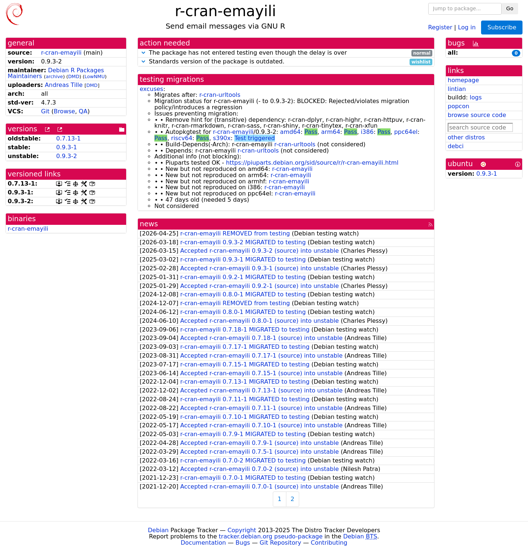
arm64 (330, 131)
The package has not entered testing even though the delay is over (286, 53)
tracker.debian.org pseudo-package (271, 536)
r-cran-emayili (61, 52)
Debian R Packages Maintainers (56, 73)
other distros (466, 137)
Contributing (329, 542)
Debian (158, 530)
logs (476, 97)
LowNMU (95, 76)
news (149, 224)
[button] (143, 52)
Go (509, 8)
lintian (457, 88)
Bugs (242, 542)
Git (45, 111)
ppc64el (406, 131)
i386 (367, 131)
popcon (458, 106)
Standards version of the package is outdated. (286, 62)
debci (455, 146)
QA (83, 111)
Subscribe (501, 27)
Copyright (241, 530)
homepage (463, 80)
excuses (151, 88)
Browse (64, 111)
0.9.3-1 (66, 147)
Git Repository (280, 542)
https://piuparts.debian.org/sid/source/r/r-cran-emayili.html (312, 162)
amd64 (290, 131)
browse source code (477, 115)
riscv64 (181, 138)
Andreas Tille (63, 84)
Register (440, 26)
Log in (467, 26)
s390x (222, 138)
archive (54, 76)
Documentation (203, 542)
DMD (74, 76)
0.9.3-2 (66, 156)
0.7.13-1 (68, 138)
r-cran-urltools (219, 94)
